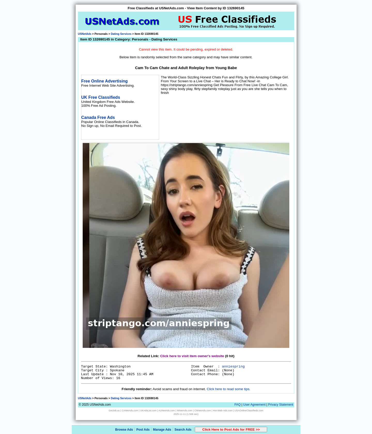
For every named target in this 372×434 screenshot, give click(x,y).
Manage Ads (162, 429)
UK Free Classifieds (100, 97)
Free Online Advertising (104, 81)
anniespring (233, 367)
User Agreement (254, 404)
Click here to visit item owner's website (192, 356)
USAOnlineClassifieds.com (249, 410)
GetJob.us (114, 410)
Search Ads (183, 429)
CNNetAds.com (202, 410)
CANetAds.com (130, 410)
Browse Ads (124, 429)
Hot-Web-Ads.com (223, 410)
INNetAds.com (184, 410)
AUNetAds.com (166, 410)
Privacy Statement (280, 404)
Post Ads (143, 429)
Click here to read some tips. (228, 389)
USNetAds (84, 33)
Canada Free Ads (98, 117)
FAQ (237, 404)
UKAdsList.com (148, 410)
